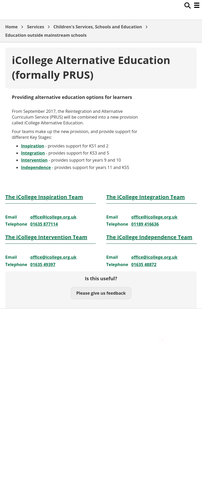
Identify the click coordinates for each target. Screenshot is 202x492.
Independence (36, 167)
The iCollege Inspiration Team (44, 196)
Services (35, 27)
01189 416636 (145, 224)
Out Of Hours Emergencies (31, 334)
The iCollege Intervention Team (46, 237)
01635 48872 (143, 264)
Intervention (34, 160)
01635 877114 (44, 224)
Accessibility (17, 317)
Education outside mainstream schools (46, 35)
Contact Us (16, 323)
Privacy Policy (18, 340)
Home (11, 27)
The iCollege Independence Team (149, 237)
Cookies (13, 328)
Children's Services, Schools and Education (97, 27)
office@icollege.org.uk (53, 217)
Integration (33, 153)
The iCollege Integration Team (145, 196)
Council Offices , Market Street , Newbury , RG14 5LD (56, 346)
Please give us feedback (101, 293)
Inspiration (32, 146)
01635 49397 (42, 264)
